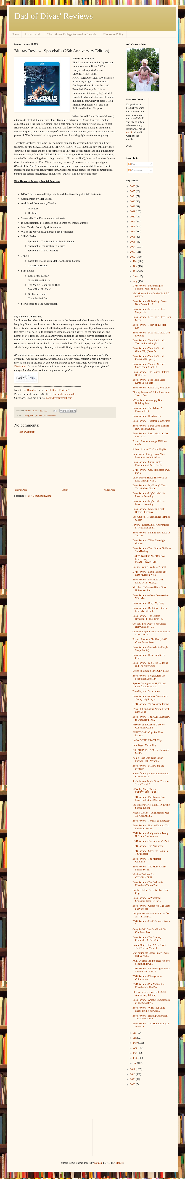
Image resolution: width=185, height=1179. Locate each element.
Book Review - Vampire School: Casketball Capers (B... (149, 358)
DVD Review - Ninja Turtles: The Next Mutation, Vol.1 (149, 573)
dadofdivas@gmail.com (59, 397)
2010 (133, 1074)
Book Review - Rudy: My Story (148, 603)
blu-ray (26, 415)
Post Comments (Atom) (40, 495)
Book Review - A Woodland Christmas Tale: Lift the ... (147, 899)
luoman (98, 1163)
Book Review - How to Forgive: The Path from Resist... (151, 827)
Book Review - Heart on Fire (147, 416)
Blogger (119, 1163)
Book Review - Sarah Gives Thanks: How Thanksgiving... (151, 427)
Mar (135, 1053)
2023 (133, 201)
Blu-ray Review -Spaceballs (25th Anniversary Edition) (149, 993)
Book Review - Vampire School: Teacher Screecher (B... (149, 342)
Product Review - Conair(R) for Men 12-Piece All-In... (151, 814)
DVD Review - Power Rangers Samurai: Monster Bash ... (148, 287)
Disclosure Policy (113, 34)
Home (15, 34)
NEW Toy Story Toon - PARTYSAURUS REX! (146, 791)
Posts (132, 164)
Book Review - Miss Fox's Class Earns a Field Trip (149, 381)
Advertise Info (33, 34)
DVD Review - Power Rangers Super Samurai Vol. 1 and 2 (151, 970)
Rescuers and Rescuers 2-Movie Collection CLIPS (149, 726)
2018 (133, 226)
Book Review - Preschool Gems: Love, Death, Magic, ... (149, 581)
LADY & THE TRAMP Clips (147, 740)
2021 (133, 211)
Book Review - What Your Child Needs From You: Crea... (149, 1009)
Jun (135, 1037)
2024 (133, 196)
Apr (135, 1048)
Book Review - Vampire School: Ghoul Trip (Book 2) (149, 350)
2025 (133, 191)
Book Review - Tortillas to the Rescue (151, 820)
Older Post (109, 489)
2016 (133, 236)
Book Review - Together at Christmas (151, 421)
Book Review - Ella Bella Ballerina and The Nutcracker (150, 664)
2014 (133, 246)
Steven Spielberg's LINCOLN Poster (151, 671)
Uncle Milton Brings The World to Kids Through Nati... (150, 479)
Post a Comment (27, 431)
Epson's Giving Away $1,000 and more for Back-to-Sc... (149, 685)
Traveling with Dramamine (146, 691)
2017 (133, 231)
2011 (133, 1069)
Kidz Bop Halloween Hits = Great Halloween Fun (149, 589)
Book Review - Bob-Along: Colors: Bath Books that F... (150, 303)
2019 (133, 221)
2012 (133, 257)
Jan (135, 1063)
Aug (135, 281)
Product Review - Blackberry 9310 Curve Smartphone (150, 641)
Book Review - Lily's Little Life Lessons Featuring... (149, 495)
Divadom (32, 389)
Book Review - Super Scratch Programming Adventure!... (148, 463)
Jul (135, 1032)
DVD (32, 415)
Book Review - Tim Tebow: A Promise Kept (147, 409)
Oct (135, 271)
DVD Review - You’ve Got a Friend (151, 704)
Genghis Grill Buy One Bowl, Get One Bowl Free (149, 931)
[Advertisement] (65, 461)
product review (49, 415)
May (135, 1042)
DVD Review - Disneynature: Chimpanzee (147, 978)
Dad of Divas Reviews (56, 389)
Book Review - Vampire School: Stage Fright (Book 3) (149, 366)
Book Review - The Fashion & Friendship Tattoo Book (148, 884)
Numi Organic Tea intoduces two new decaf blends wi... (151, 962)
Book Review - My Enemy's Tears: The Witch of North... (150, 487)
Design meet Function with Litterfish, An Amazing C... (151, 915)
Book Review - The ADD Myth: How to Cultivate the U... (151, 718)
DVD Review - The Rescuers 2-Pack (151, 841)
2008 (133, 1084)
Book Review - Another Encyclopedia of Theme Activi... (151, 1001)
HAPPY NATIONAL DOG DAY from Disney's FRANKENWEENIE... (149, 559)
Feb (135, 1058)
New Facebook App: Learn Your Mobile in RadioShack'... (149, 456)
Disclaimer (20, 366)
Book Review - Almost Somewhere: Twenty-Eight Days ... (150, 698)
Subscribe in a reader (64, 393)
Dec (135, 261)
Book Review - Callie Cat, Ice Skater (151, 387)
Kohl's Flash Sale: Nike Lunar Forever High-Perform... (148, 759)
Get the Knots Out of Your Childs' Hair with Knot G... (149, 625)
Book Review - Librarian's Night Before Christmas (149, 510)
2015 (133, 241)
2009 (133, 1079)
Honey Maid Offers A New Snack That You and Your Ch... (149, 946)
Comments (135, 170)
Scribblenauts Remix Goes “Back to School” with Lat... (150, 783)
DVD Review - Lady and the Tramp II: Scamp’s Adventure (150, 835)
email (129, 132)
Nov (135, 266)
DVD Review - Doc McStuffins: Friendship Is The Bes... (149, 986)
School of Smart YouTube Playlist (149, 449)
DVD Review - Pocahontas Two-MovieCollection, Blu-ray (149, 798)
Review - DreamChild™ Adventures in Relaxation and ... (151, 526)
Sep (135, 276)
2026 (133, 186)
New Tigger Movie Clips (145, 745)
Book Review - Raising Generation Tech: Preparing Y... (150, 1017)
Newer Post (21, 489)
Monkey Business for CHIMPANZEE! (143, 876)
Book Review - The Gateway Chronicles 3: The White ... (147, 939)
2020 (133, 216)
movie (39, 415)
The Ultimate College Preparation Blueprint (72, 34)
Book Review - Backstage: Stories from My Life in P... (150, 609)
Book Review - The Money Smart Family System (149, 868)
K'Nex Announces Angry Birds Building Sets (148, 402)
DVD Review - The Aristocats (148, 846)
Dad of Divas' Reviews (53, 16)
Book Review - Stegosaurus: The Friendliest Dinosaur (149, 677)
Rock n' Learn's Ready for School (149, 567)
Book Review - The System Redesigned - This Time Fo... (148, 617)
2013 (133, 252)
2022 (133, 206)
